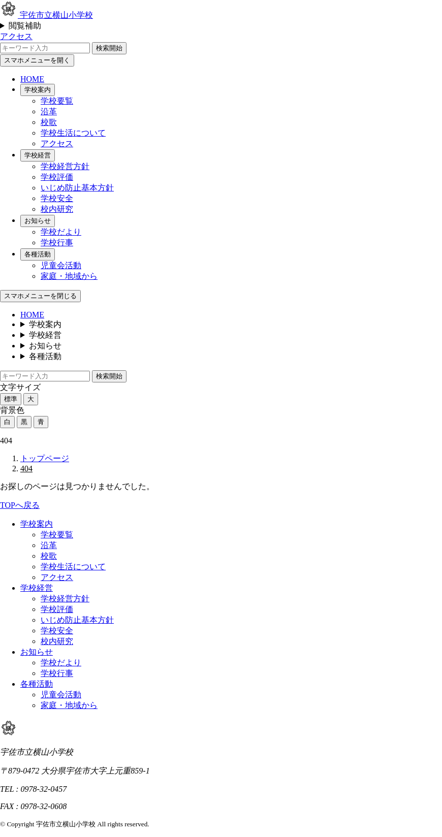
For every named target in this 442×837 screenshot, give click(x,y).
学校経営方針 (65, 166)
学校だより (61, 232)
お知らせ (37, 220)
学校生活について (73, 132)
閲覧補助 (25, 25)
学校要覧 (57, 100)
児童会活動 (61, 265)
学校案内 (37, 89)
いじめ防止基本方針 (77, 187)
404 (26, 468)
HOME (32, 79)
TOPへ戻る (20, 505)
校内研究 (57, 209)
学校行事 (57, 242)
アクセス (16, 36)
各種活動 (37, 254)
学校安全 (57, 198)
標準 (10, 399)
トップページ (44, 458)
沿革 (49, 111)
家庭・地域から (69, 276)
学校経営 (37, 155)
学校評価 (57, 177)
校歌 (49, 122)
